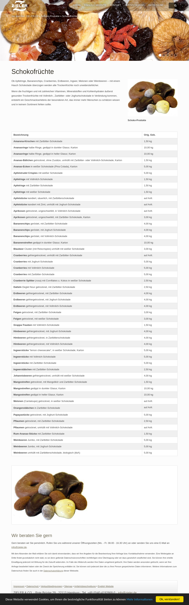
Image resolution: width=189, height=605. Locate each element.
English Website (95, 5)
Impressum (155, 5)
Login (76, 5)
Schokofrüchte (70, 16)
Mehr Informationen (139, 601)
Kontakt (115, 5)
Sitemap (68, 586)
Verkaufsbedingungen (51, 586)
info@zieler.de (19, 547)
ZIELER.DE (32, 16)
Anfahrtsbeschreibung (85, 586)
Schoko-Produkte (50, 16)
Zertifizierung (135, 5)
